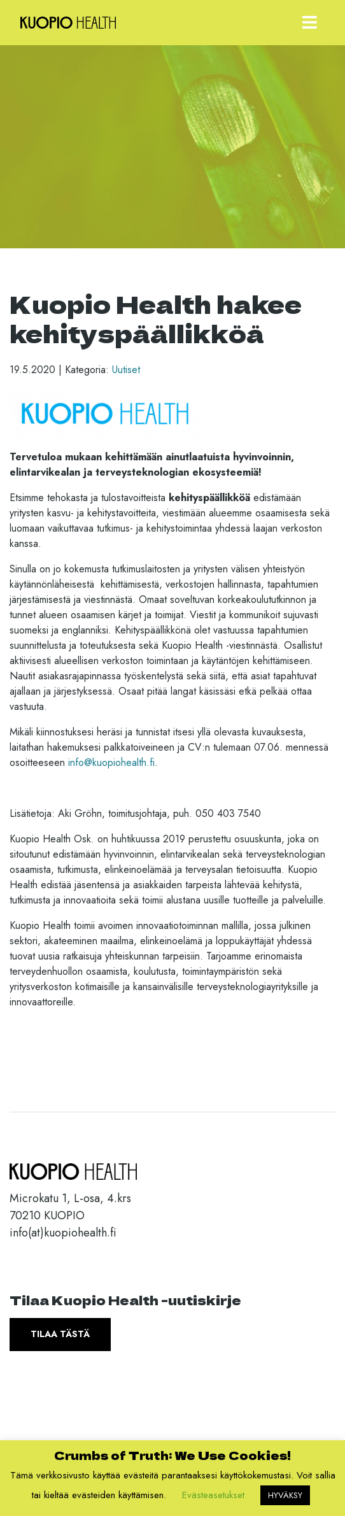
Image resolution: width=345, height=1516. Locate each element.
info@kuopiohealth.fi (111, 762)
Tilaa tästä (60, 1334)
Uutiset (126, 369)
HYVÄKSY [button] (285, 1495)
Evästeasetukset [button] (213, 1495)
